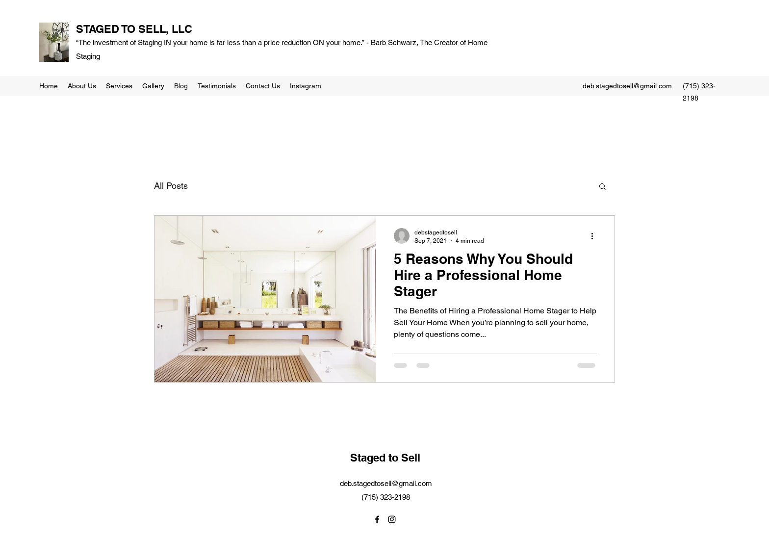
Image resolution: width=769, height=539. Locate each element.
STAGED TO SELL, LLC (134, 29)
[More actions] (595, 236)
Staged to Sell (385, 457)
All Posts (171, 185)
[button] (602, 187)
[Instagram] (392, 519)
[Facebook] (377, 519)
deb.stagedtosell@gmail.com (627, 86)
